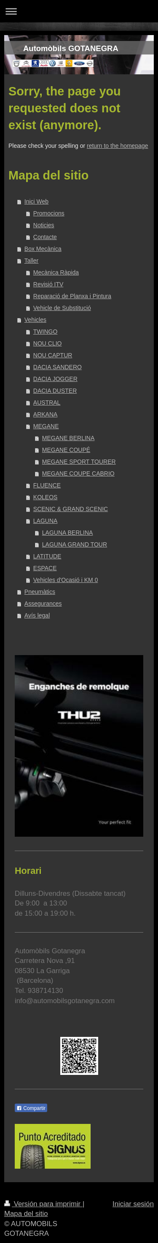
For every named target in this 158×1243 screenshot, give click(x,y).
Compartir (31, 1108)
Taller (31, 260)
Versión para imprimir (43, 1204)
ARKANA (45, 414)
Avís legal (37, 615)
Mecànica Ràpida (56, 272)
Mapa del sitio (26, 1214)
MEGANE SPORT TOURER (79, 461)
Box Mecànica (43, 248)
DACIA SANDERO (57, 367)
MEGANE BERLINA (68, 438)
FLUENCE (47, 485)
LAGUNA (45, 520)
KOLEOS (45, 497)
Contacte (45, 237)
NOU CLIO (47, 343)
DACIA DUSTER (55, 390)
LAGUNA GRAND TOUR (74, 544)
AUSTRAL (47, 402)
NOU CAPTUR (52, 355)
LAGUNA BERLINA (67, 532)
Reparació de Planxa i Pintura (72, 296)
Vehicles (35, 319)
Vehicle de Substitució (62, 308)
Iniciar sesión (133, 1204)
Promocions (48, 213)
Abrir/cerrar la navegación (79, 11)
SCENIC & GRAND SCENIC (70, 509)
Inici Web (36, 201)
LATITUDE (47, 556)
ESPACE (45, 568)
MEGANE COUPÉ (66, 449)
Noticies (43, 225)
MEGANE (46, 426)
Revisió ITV (48, 284)
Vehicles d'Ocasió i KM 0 (65, 580)
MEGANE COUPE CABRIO (78, 473)
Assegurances (43, 603)
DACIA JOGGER (55, 378)
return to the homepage (117, 145)
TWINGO (45, 331)
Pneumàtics (39, 591)
